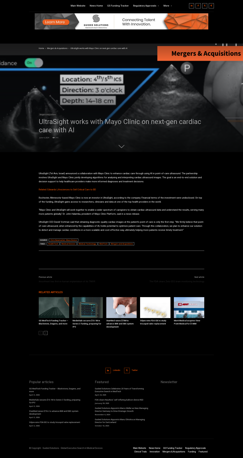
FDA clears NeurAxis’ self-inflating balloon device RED (119, 399)
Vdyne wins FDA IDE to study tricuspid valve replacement (54, 421)
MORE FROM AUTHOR (79, 292)
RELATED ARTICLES (51, 292)
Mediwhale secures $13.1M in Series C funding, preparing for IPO (87, 323)
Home (41, 48)
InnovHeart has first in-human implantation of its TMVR (67, 281)
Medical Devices (68, 244)
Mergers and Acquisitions (122, 244)
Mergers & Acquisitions (57, 48)
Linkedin (116, 370)
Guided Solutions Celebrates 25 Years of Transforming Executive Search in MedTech (119, 390)
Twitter (135, 370)
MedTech (103, 244)
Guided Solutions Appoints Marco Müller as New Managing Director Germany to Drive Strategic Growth (121, 409)
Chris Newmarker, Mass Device (63, 240)
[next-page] (46, 333)
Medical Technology (87, 244)
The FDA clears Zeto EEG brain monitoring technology (176, 281)
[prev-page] (41, 333)
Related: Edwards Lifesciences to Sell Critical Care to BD (67, 189)
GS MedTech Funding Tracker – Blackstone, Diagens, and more (54, 390)
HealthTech (53, 244)
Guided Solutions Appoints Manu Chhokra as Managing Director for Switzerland (120, 420)
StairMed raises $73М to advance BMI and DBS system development (120, 323)
